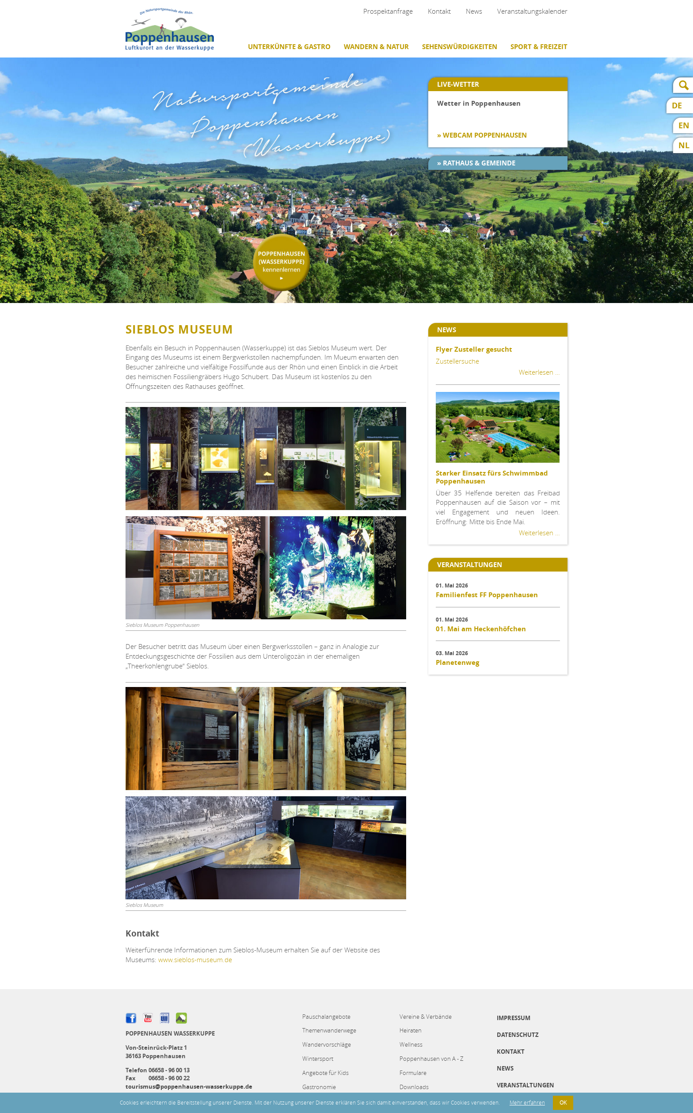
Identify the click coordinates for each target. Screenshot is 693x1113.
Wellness (411, 1044)
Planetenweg (457, 662)
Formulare (413, 1073)
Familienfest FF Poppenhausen (487, 594)
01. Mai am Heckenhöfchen (481, 628)
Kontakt (439, 11)
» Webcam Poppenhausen (482, 135)
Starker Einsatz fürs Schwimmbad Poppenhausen (492, 477)
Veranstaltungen (525, 1085)
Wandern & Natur (376, 46)
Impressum (513, 1018)
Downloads (414, 1087)
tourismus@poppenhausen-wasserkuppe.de (189, 1086)
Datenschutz (518, 1035)
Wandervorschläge (326, 1044)
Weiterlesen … (539, 372)
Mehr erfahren (527, 1102)
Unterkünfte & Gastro (289, 46)
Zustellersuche (457, 361)
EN (683, 125)
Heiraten (411, 1030)
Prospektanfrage (388, 11)
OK (563, 1102)
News (474, 11)
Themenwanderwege (329, 1030)
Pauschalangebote (326, 1017)
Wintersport (317, 1059)
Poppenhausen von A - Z (431, 1059)
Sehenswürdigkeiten (459, 46)
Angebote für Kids (325, 1073)
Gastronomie (319, 1087)
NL (683, 145)
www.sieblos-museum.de (195, 959)
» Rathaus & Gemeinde (476, 163)
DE (677, 105)
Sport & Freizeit (538, 46)
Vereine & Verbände (426, 1017)
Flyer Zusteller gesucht (474, 349)
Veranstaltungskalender (532, 11)
